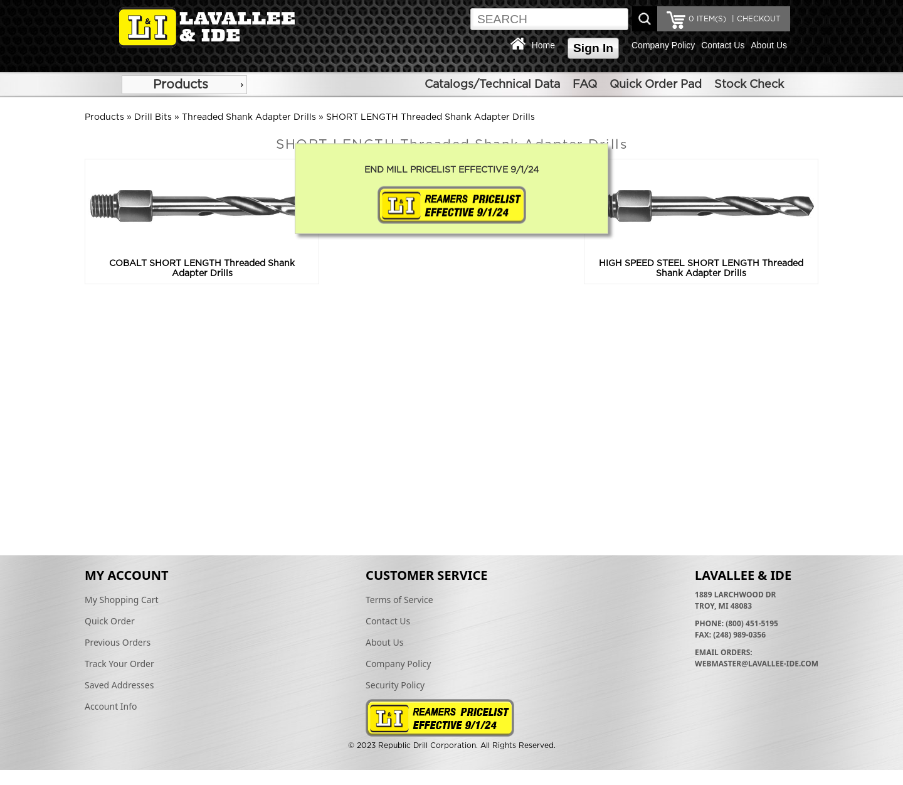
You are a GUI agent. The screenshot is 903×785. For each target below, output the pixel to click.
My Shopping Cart (122, 600)
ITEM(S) (707, 19)
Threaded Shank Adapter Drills (249, 117)
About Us (769, 45)
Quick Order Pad (656, 84)
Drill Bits (153, 117)
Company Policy (663, 45)
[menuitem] (184, 84)
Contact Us (722, 45)
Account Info (111, 706)
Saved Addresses (119, 685)
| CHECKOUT (755, 19)
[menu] (184, 84)
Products (180, 84)
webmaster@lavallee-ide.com (756, 663)
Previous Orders (117, 642)
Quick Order (110, 621)
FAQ (585, 84)
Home (543, 45)
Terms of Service (399, 600)
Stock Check (749, 84)
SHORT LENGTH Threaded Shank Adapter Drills (430, 117)
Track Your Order (119, 664)
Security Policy (395, 685)
